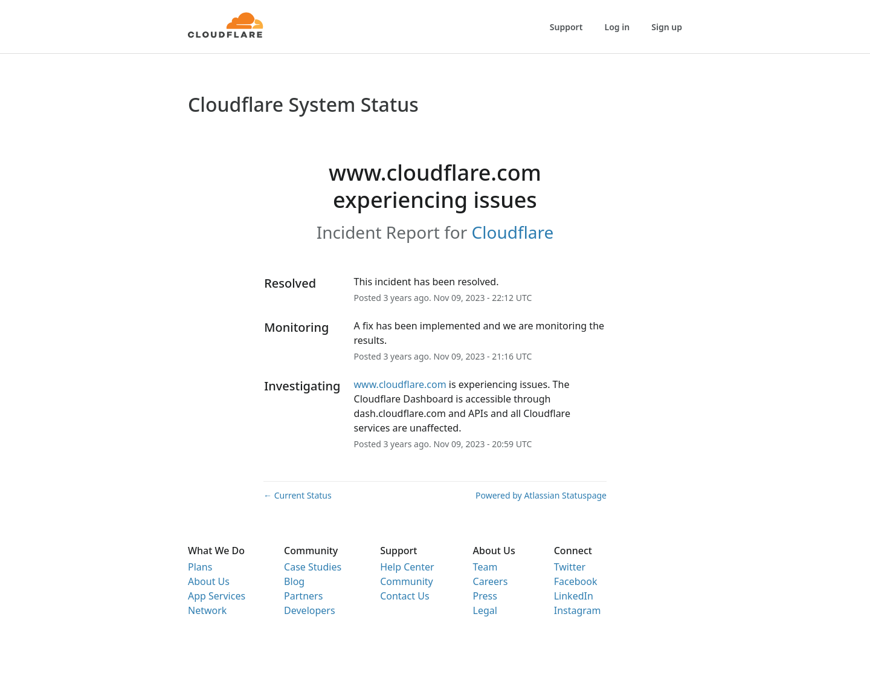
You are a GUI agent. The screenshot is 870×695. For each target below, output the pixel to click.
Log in (617, 27)
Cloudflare (513, 232)
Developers (309, 610)
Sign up (666, 27)
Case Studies (312, 567)
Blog (294, 581)
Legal (485, 610)
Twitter (569, 567)
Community (406, 581)
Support (566, 27)
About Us (209, 581)
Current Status (297, 495)
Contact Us (404, 596)
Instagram (577, 610)
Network (207, 610)
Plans (200, 567)
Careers (490, 581)
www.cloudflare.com (400, 384)
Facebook (576, 581)
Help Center (407, 567)
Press (485, 596)
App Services (216, 596)
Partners (303, 596)
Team (485, 567)
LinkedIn (573, 596)
